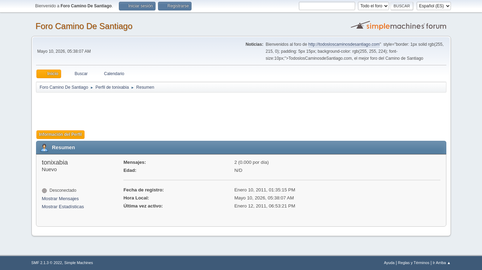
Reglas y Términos (414, 263)
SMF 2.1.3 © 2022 (46, 263)
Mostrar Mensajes (60, 198)
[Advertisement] (159, 109)
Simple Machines (78, 263)
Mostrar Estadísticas (63, 206)
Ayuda (389, 263)
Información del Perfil (60, 134)
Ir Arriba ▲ (442, 263)
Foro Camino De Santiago (84, 26)
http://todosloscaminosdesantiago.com (344, 44)
